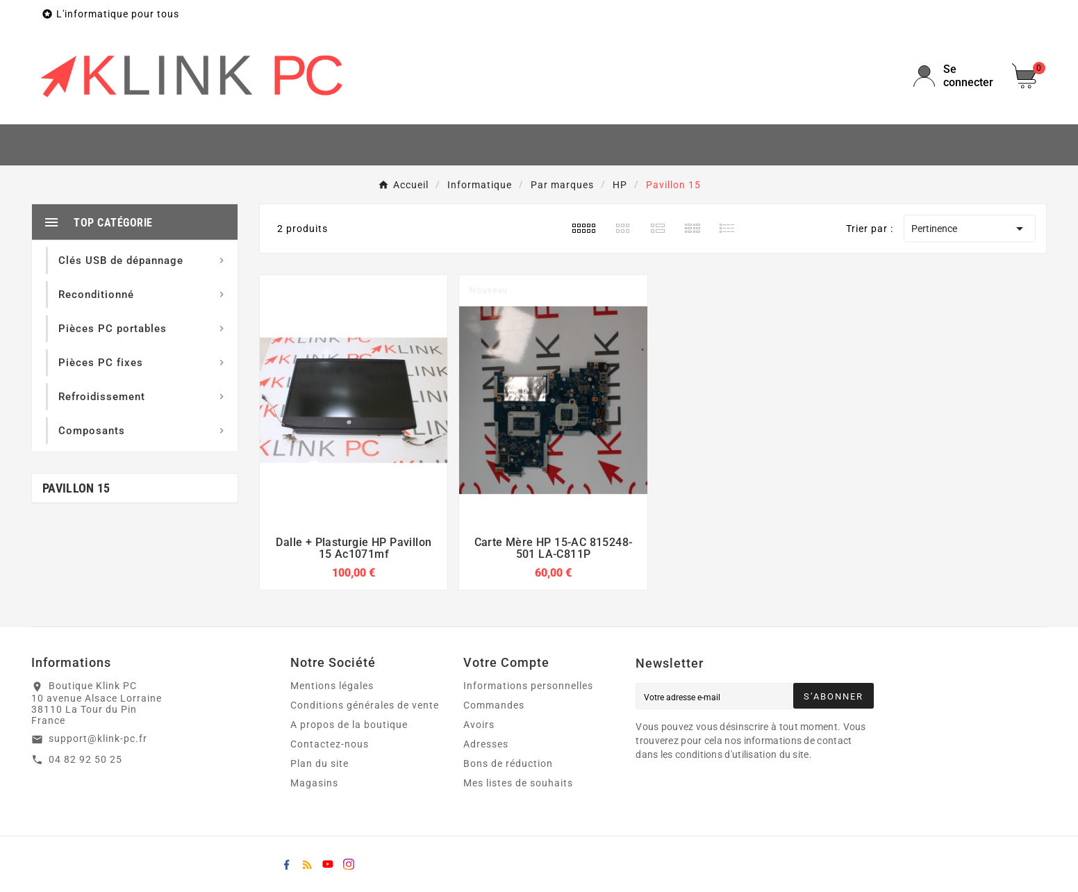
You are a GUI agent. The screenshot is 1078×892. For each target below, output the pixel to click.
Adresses (485, 744)
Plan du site (319, 763)
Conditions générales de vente (364, 705)
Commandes (493, 705)
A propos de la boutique (349, 724)
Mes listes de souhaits (518, 782)
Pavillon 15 (76, 488)
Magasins (314, 782)
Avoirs (479, 724)
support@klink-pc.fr (98, 738)
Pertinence (969, 228)
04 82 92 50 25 (85, 759)
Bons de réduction (508, 763)
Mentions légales (332, 685)
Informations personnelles (528, 685)
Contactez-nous (329, 744)
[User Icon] (954, 76)
